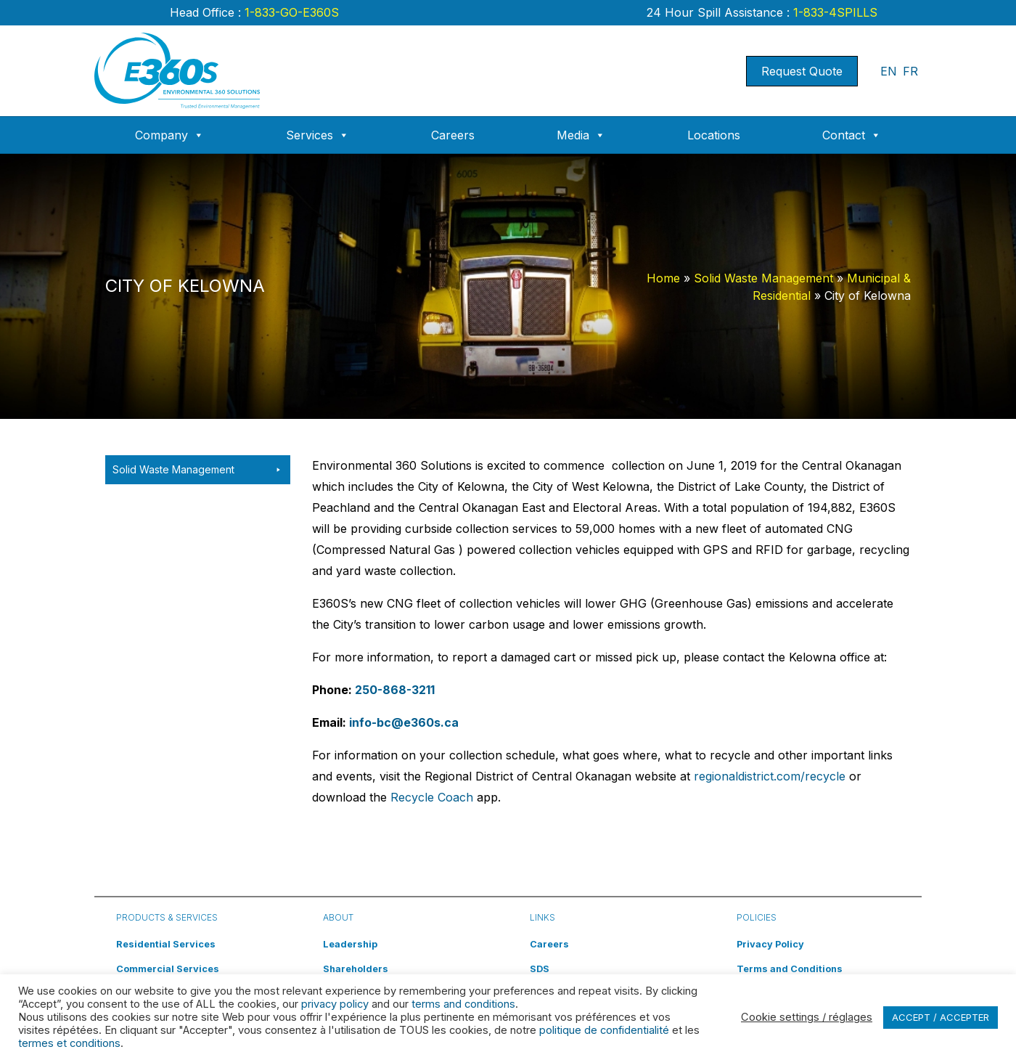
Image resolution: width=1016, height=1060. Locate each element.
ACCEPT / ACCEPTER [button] (940, 1017)
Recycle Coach (431, 797)
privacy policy (335, 1004)
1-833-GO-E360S (290, 12)
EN (888, 71)
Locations (713, 135)
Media (581, 135)
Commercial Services (167, 968)
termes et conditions (69, 1043)
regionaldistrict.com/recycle (769, 776)
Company (169, 135)
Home (663, 278)
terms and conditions (463, 1004)
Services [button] (317, 135)
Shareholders (355, 968)
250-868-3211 (395, 689)
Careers (453, 135)
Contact (851, 135)
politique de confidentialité (604, 1030)
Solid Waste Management (763, 278)
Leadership (350, 944)
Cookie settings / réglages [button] (806, 1017)
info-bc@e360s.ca (404, 722)
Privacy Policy (770, 944)
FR (910, 71)
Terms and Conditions (790, 968)
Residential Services (166, 944)
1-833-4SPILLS (833, 12)
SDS (539, 968)
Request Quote (802, 71)
